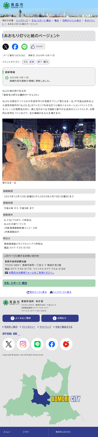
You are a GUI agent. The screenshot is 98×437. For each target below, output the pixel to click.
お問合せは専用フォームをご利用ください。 (31, 273)
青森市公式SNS (63, 432)
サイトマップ (45, 327)
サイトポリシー (28, 327)
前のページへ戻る (38, 292)
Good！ (40, 46)
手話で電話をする (64, 327)
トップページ (22, 20)
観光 (57, 20)
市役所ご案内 (11, 327)
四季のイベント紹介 (72, 20)
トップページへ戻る (62, 292)
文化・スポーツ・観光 (41, 20)
